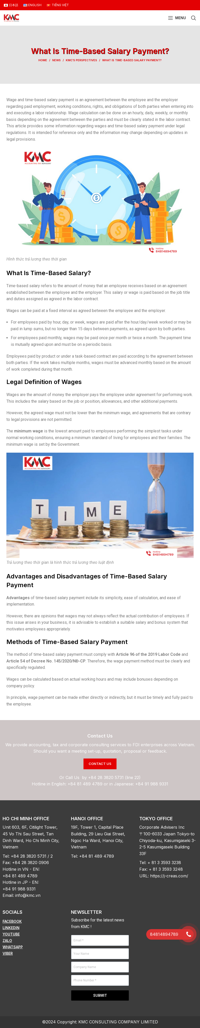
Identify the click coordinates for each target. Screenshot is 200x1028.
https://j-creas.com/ (169, 875)
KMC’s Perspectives (81, 60)
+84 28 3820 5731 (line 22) (114, 777)
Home (42, 60)
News (56, 60)
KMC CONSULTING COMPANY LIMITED (118, 1021)
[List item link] (32, 921)
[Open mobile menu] (176, 18)
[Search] (193, 18)
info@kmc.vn (27, 895)
